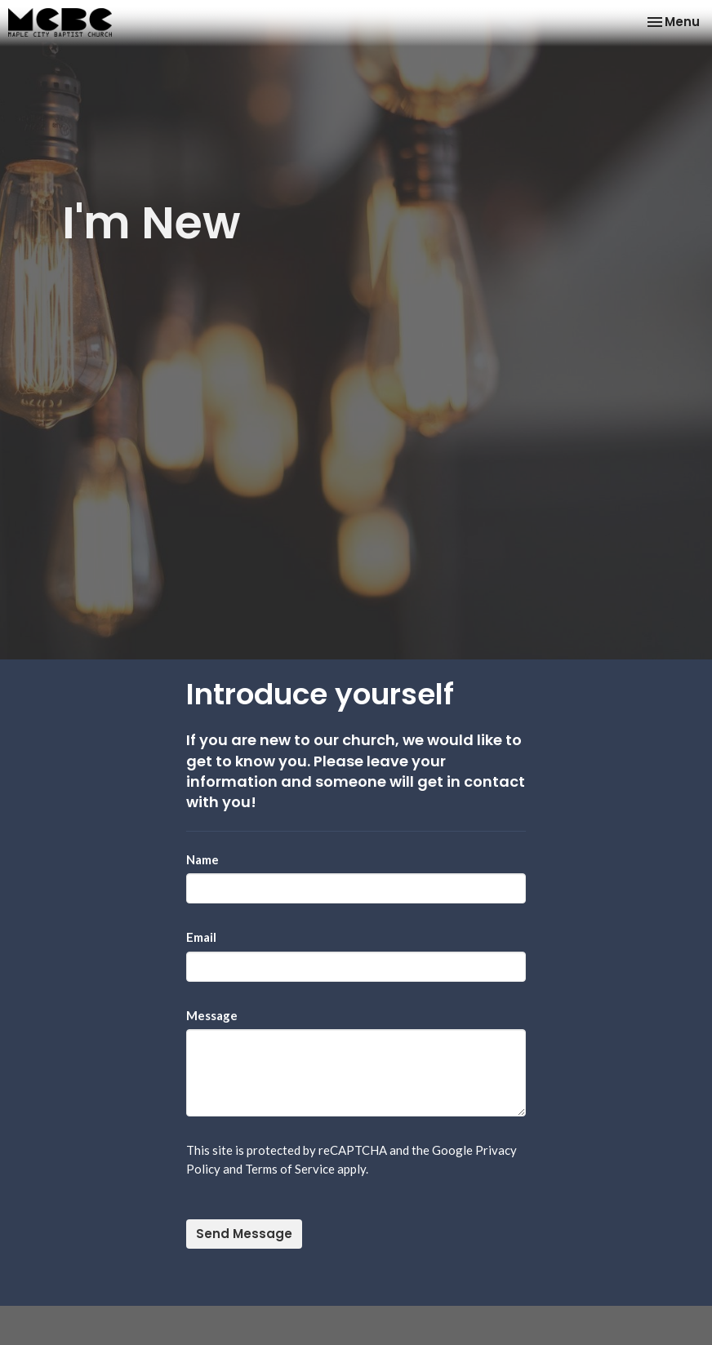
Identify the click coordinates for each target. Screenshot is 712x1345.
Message (212, 1015)
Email (201, 937)
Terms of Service (290, 1168)
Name (202, 859)
